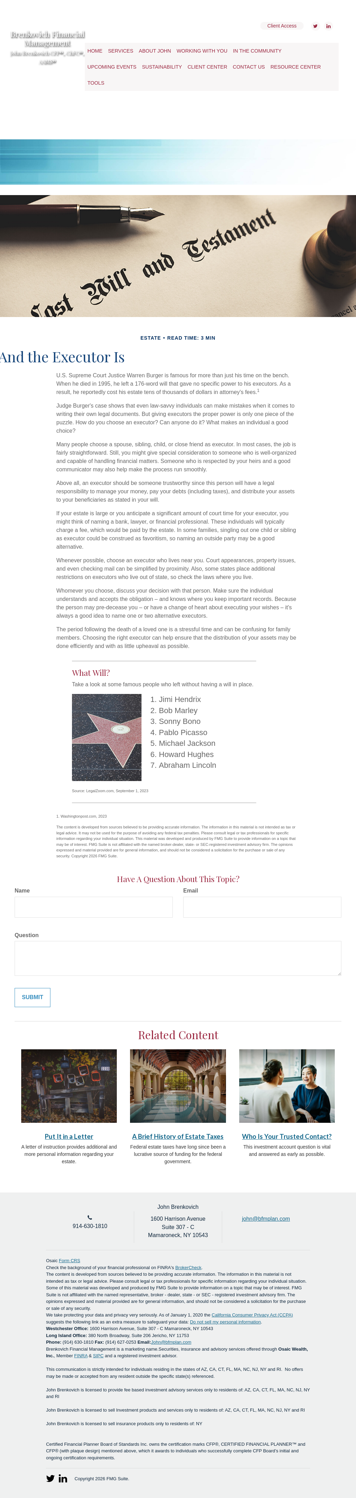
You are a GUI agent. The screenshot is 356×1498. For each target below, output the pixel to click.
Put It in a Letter (69, 1136)
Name (22, 891)
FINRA (80, 1355)
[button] (120, 51)
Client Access (282, 26)
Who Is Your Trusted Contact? (287, 1136)
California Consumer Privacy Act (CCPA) (252, 1315)
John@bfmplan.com (171, 1342)
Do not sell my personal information (225, 1322)
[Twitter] (315, 26)
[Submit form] (32, 997)
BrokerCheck (188, 1267)
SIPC (98, 1355)
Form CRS (69, 1260)
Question (27, 935)
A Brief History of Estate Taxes (178, 1136)
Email (190, 891)
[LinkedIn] (327, 26)
